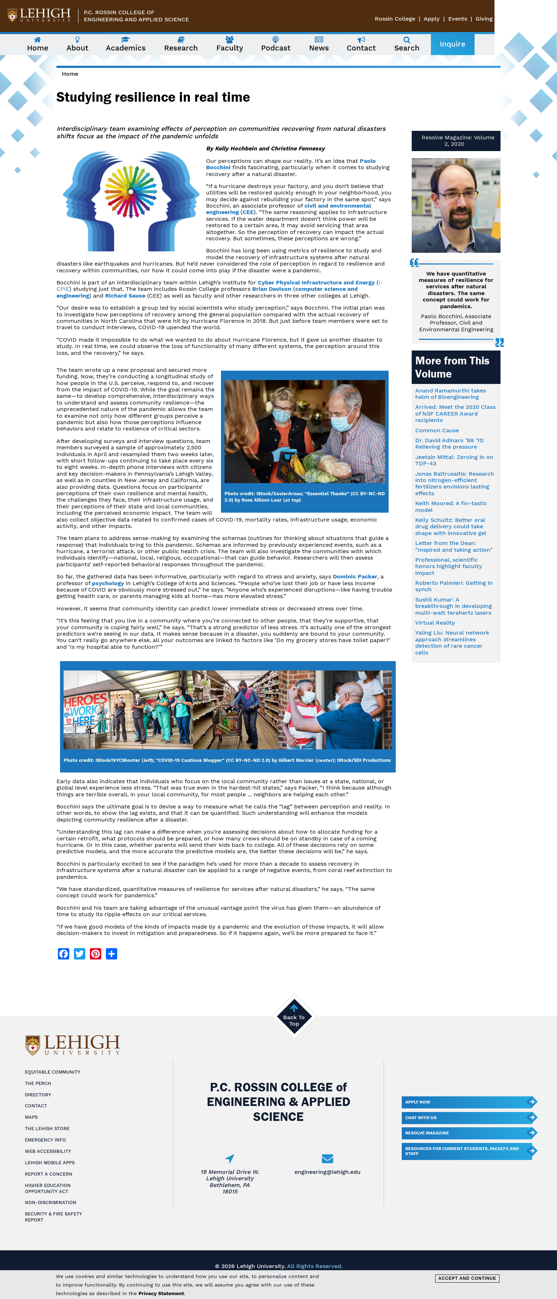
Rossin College (457, 18)
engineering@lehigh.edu (327, 1172)
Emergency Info (45, 1140)
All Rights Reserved (314, 1266)
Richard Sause (125, 295)
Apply (494, 18)
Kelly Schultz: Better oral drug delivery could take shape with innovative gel (450, 526)
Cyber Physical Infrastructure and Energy (316, 282)
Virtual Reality (435, 622)
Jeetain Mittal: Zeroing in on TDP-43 (454, 460)
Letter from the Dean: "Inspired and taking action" (454, 546)
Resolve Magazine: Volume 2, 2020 (458, 140)
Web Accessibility (48, 1151)
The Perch (38, 1083)
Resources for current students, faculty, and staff (462, 1151)
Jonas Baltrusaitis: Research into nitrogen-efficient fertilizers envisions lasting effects (454, 483)
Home (70, 73)
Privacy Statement (161, 1293)
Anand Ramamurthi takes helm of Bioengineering (450, 393)
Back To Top (294, 1020)
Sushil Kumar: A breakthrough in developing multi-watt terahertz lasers (453, 606)
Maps (31, 1117)
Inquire (484, 44)
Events (520, 18)
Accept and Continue (467, 1278)
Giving (546, 18)
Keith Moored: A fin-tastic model (451, 506)
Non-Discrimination (50, 1202)
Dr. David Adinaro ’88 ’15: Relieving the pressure (450, 443)
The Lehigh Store (47, 1128)
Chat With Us (421, 1117)
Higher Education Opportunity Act (48, 1188)
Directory (38, 1094)
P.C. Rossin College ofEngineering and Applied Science (136, 16)
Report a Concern (48, 1174)
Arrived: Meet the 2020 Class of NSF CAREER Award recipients (455, 413)
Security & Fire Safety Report (53, 1217)
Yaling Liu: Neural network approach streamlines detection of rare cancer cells (452, 642)
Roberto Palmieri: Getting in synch (454, 586)
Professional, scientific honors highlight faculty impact (448, 566)
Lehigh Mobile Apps (50, 1162)
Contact (36, 1105)
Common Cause (437, 430)
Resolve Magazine (427, 1132)
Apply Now (417, 1102)
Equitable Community (52, 1072)
